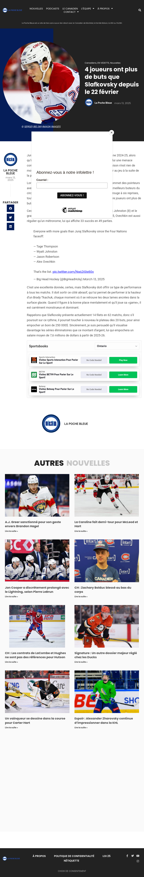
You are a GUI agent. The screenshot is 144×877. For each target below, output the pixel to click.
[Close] (111, 132)
